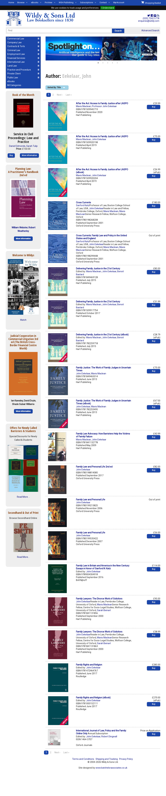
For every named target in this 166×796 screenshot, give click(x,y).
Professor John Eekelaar (104, 106)
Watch (23, 320)
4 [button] (112, 62)
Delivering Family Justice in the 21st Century (98, 268)
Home (11, 2)
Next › (60, 94)
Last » (69, 94)
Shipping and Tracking (107, 759)
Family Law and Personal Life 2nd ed (94, 466)
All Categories (14, 85)
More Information (29, 155)
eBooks (34, 2)
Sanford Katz (82, 205)
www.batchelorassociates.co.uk (111, 767)
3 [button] (107, 62)
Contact (103, 2)
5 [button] (117, 62)
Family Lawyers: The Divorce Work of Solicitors (99, 598)
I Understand (107, 8)
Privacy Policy (126, 759)
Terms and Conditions (83, 759)
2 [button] (103, 62)
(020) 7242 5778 (151, 18)
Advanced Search (150, 30)
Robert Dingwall (109, 736)
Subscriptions (86, 2)
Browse (20, 2)
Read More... (23, 557)
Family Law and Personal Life (90, 499)
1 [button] (98, 62)
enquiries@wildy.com (148, 21)
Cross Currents (83, 202)
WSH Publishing (66, 2)
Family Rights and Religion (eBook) (93, 697)
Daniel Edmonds (17, 146)
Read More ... (23, 497)
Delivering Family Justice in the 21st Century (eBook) (102, 334)
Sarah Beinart (104, 610)
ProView (48, 2)
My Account (118, 2)
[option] (103, 48)
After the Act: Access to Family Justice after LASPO (102, 103)
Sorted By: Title (54, 87)
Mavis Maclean (83, 106)
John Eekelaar (99, 139)
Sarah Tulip (32, 146)
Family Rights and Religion (89, 664)
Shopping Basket (151, 2)
